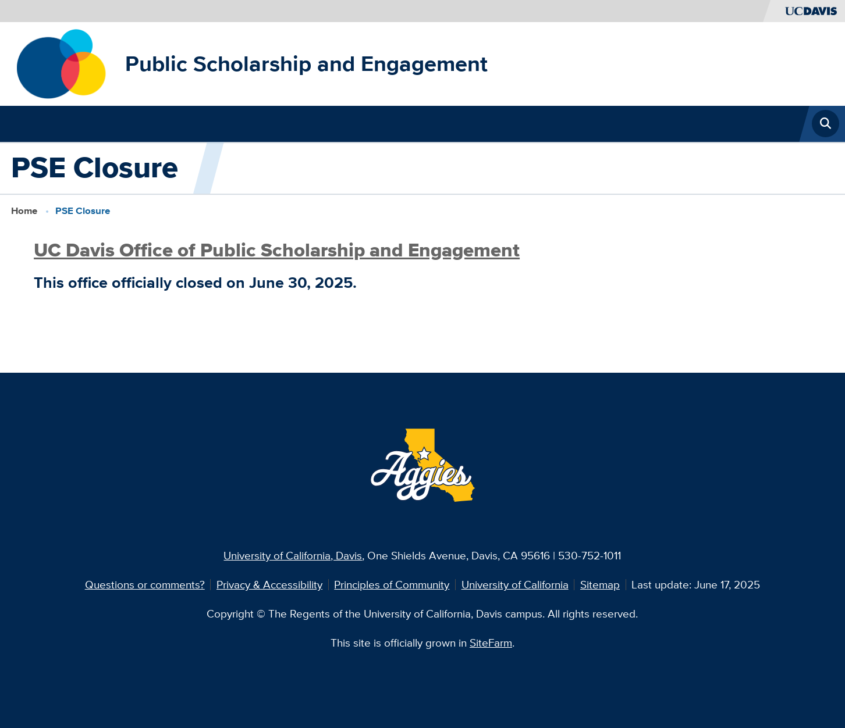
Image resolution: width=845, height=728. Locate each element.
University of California (515, 584)
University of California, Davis (292, 555)
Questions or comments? (145, 584)
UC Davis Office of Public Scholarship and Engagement (277, 249)
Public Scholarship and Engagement (306, 63)
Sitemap (600, 584)
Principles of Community (391, 584)
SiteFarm (491, 642)
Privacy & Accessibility (269, 584)
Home (24, 210)
